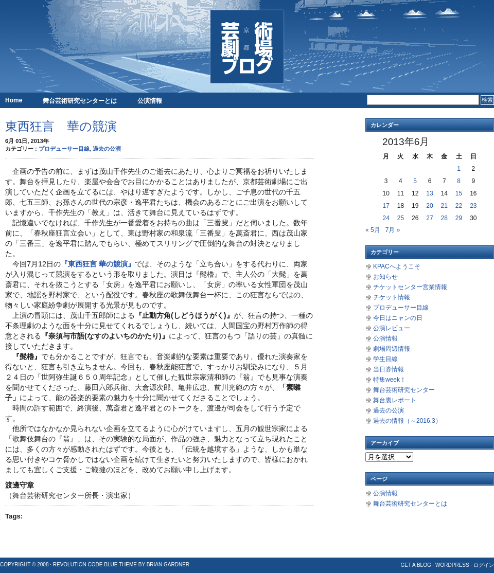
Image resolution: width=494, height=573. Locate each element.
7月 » (392, 230)
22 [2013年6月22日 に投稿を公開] (458, 205)
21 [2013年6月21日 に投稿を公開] (444, 205)
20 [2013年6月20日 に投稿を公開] (429, 205)
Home (13, 100)
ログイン (483, 565)
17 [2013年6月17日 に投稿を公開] (385, 205)
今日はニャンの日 (397, 317)
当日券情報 (388, 369)
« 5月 (372, 230)
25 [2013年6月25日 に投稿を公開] (400, 218)
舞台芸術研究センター (404, 389)
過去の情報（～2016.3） (407, 420)
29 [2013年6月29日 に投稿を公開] (458, 218)
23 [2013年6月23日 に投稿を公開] (473, 205)
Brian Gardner (168, 564)
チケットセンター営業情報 (410, 287)
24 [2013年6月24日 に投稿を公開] (385, 218)
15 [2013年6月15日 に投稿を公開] (458, 193)
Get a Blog (415, 565)
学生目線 (385, 359)
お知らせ (385, 276)
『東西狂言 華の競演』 (98, 264)
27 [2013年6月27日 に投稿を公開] (429, 218)
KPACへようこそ (396, 266)
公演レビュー (391, 328)
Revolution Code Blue (85, 564)
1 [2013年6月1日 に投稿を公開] (459, 168)
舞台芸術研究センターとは (80, 100)
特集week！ (389, 379)
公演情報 (149, 100)
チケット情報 (391, 297)
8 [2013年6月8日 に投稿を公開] (459, 181)
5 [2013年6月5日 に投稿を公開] (415, 181)
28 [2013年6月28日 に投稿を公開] (444, 218)
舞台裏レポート (394, 400)
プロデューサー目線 (64, 149)
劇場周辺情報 (391, 348)
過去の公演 (107, 149)
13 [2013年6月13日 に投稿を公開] (429, 193)
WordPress (452, 565)
